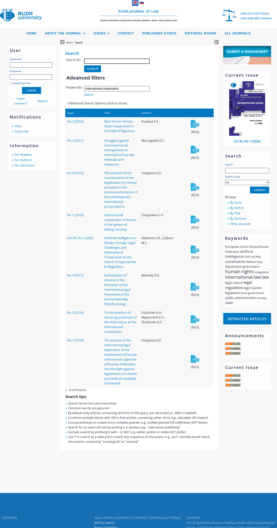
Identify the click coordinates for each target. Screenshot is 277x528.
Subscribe (22, 131)
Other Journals (240, 224)
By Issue (236, 202)
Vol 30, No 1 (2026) (247, 141)
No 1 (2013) (75, 340)
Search (229, 164)
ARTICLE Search (104, 523)
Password (15, 71)
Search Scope (247, 180)
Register (42, 101)
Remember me (21, 83)
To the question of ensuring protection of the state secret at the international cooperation (120, 322)
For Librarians (25, 165)
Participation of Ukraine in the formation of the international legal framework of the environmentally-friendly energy (117, 289)
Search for (73, 60)
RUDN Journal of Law (138, 15)
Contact (126, 33)
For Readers (23, 155)
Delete (89, 95)
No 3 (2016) (75, 121)
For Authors (23, 160)
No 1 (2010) (75, 215)
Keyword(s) (74, 87)
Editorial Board (200, 33)
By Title (235, 213)
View (18, 126)
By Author (237, 208)
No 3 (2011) (75, 140)
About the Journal (63, 33)
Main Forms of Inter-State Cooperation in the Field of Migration (119, 126)
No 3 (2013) (75, 275)
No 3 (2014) (75, 312)
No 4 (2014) (75, 173)
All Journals (238, 33)
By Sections (238, 218)
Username (15, 59)
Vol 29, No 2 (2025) (80, 238)
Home (31, 33)
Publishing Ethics (159, 33)
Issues (100, 33)
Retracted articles (247, 319)
